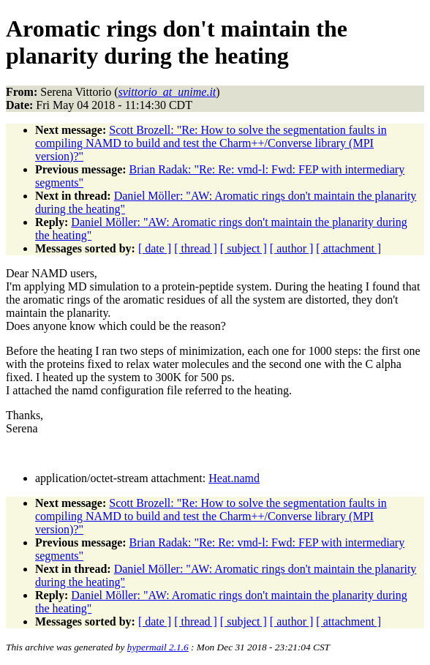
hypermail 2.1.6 (158, 647)
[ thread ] (195, 248)
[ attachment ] (348, 248)
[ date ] (154, 248)
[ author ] (292, 248)
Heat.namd (234, 478)
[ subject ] (243, 248)
